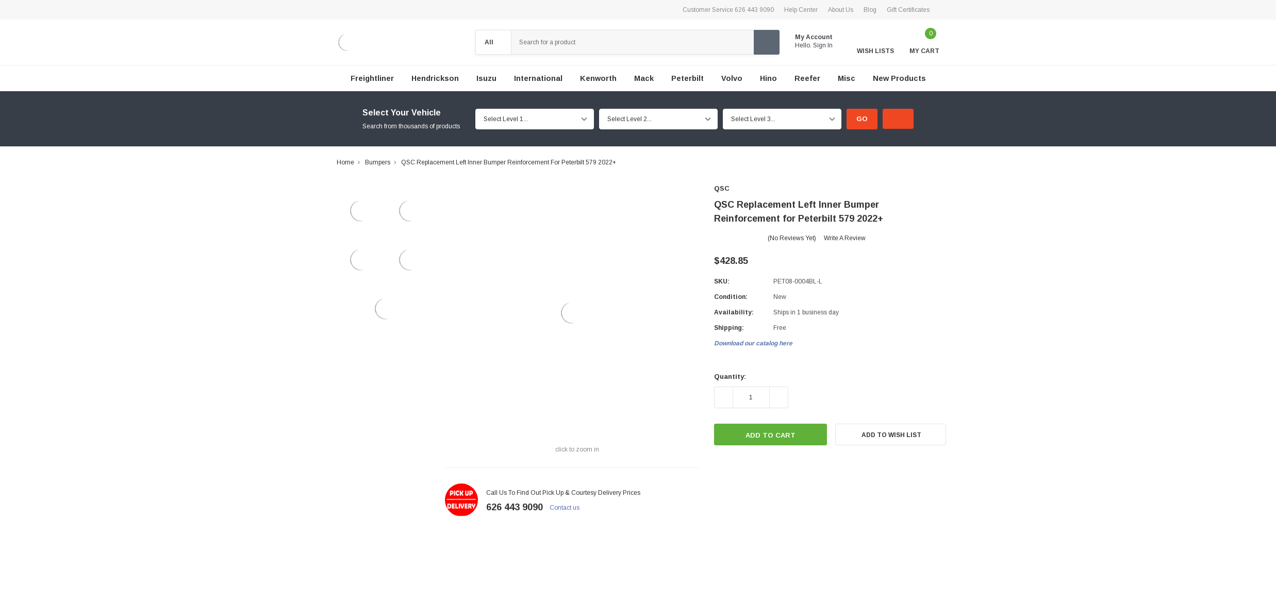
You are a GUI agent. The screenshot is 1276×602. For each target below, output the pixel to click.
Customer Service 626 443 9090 (728, 9)
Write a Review (845, 238)
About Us (840, 9)
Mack (644, 78)
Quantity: (730, 376)
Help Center (801, 9)
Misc (846, 78)
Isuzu (486, 78)
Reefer (807, 78)
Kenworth (598, 78)
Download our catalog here (753, 343)
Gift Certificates (908, 9)
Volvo (731, 78)
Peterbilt (687, 78)
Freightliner (372, 78)
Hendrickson (435, 78)
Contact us (569, 507)
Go (862, 119)
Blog (870, 9)
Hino (768, 78)
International (538, 78)
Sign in (827, 45)
